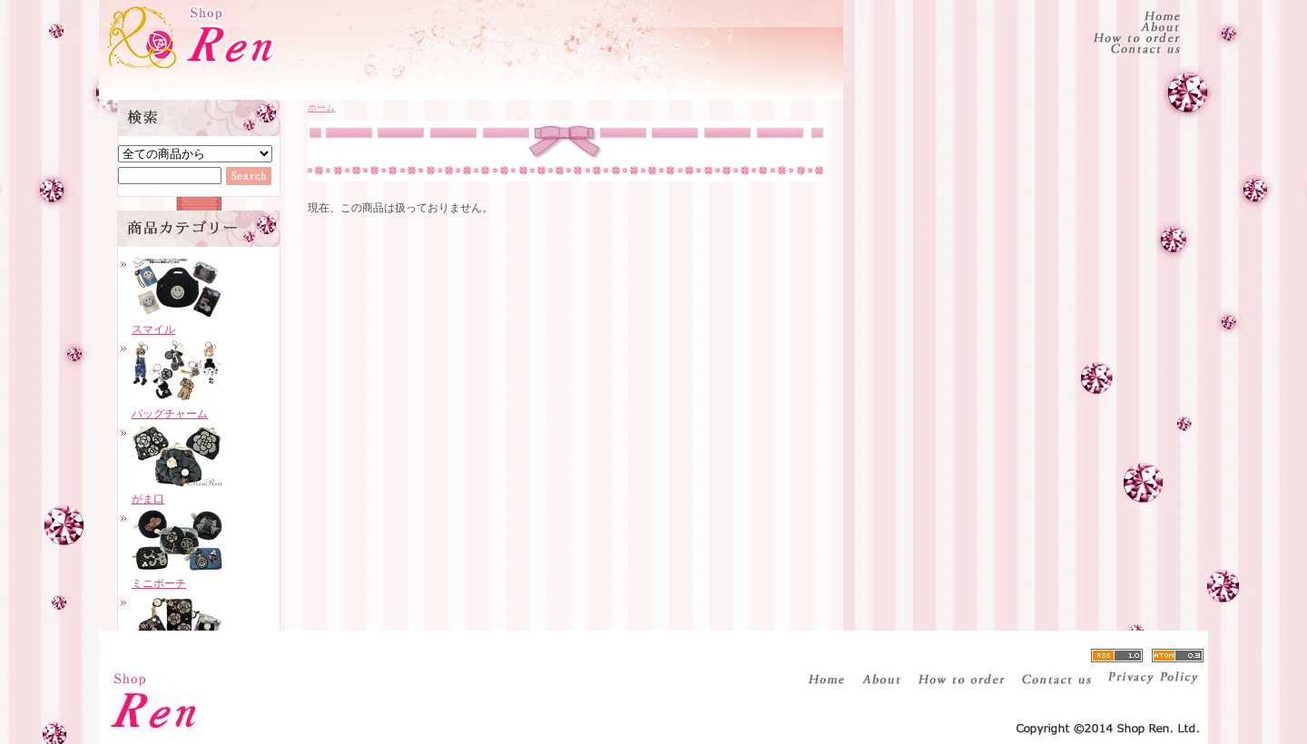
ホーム (321, 108)
